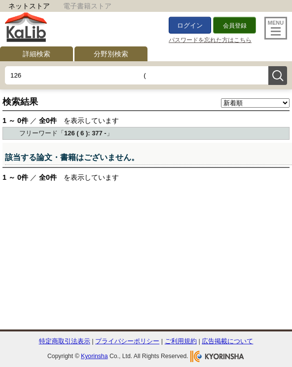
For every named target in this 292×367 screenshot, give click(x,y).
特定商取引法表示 (64, 341)
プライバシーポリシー (127, 341)
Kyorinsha (94, 356)
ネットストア (29, 6)
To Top (263, 324)
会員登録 (235, 25)
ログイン (190, 25)
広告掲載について (227, 341)
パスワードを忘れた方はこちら (210, 40)
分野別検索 (111, 54)
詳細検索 (36, 54)
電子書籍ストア (87, 6)
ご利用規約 (181, 341)
